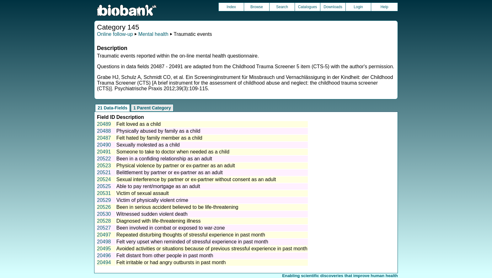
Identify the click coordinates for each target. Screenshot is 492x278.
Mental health (153, 34)
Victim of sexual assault (142, 193)
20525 (104, 186)
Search (282, 7)
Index (231, 7)
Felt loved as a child (138, 124)
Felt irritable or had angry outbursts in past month (171, 262)
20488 (104, 131)
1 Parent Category (152, 107)
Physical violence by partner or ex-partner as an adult (175, 165)
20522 (104, 158)
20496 (104, 255)
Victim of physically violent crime (152, 200)
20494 (104, 262)
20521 (104, 172)
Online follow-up (115, 34)
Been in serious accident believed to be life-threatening (177, 207)
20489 (104, 124)
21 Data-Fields (112, 107)
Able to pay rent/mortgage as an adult (158, 186)
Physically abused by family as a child (158, 131)
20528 (104, 221)
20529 (104, 200)
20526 (104, 207)
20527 (104, 228)
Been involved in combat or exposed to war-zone (170, 228)
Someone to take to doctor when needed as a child (172, 151)
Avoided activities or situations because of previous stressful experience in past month (212, 248)
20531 (104, 193)
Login (358, 7)
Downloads (333, 7)
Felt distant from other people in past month (164, 255)
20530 (104, 214)
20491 (104, 151)
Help (384, 7)
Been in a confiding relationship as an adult (164, 158)
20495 (104, 248)
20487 (104, 138)
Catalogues (307, 7)
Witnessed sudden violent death (152, 214)
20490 (104, 144)
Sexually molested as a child (148, 144)
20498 (104, 241)
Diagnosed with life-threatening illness (158, 221)
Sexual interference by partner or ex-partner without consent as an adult (196, 179)
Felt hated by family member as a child (159, 138)
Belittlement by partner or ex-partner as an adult (169, 172)
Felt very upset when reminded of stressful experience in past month (192, 241)
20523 (104, 165)
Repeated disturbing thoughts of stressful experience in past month (190, 234)
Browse (256, 7)
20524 (104, 179)
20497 (104, 234)
